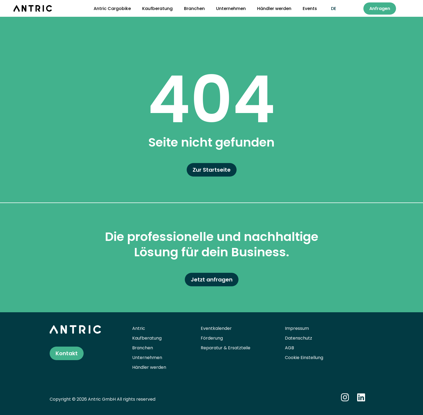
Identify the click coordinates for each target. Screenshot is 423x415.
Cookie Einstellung (304, 357)
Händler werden (274, 8)
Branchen (194, 8)
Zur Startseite (212, 170)
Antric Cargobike (112, 8)
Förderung (212, 338)
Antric (138, 328)
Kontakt (67, 353)
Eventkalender (216, 328)
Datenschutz (298, 338)
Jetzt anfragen (212, 279)
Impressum (297, 328)
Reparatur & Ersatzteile (225, 348)
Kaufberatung (157, 8)
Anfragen (379, 8)
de (333, 8)
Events (310, 8)
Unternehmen (231, 8)
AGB (289, 348)
